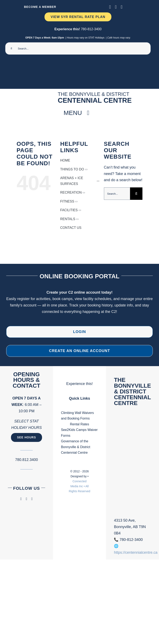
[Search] (11, 48)
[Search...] (78, 48)
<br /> (132, 464)
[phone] (121, 7)
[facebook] (110, 7)
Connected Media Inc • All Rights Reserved (79, 486)
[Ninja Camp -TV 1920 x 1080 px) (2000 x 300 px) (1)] (78, 63)
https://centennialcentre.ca (135, 552)
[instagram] (116, 7)
